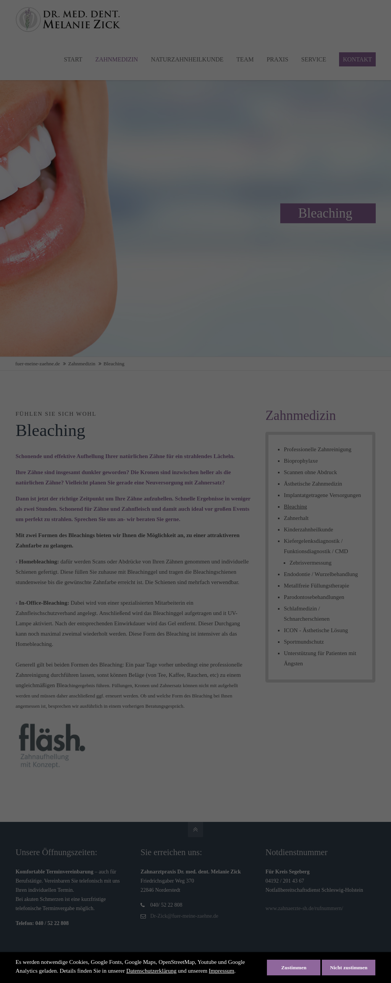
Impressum (221, 971)
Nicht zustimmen (348, 967)
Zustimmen (293, 967)
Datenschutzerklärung (151, 971)
